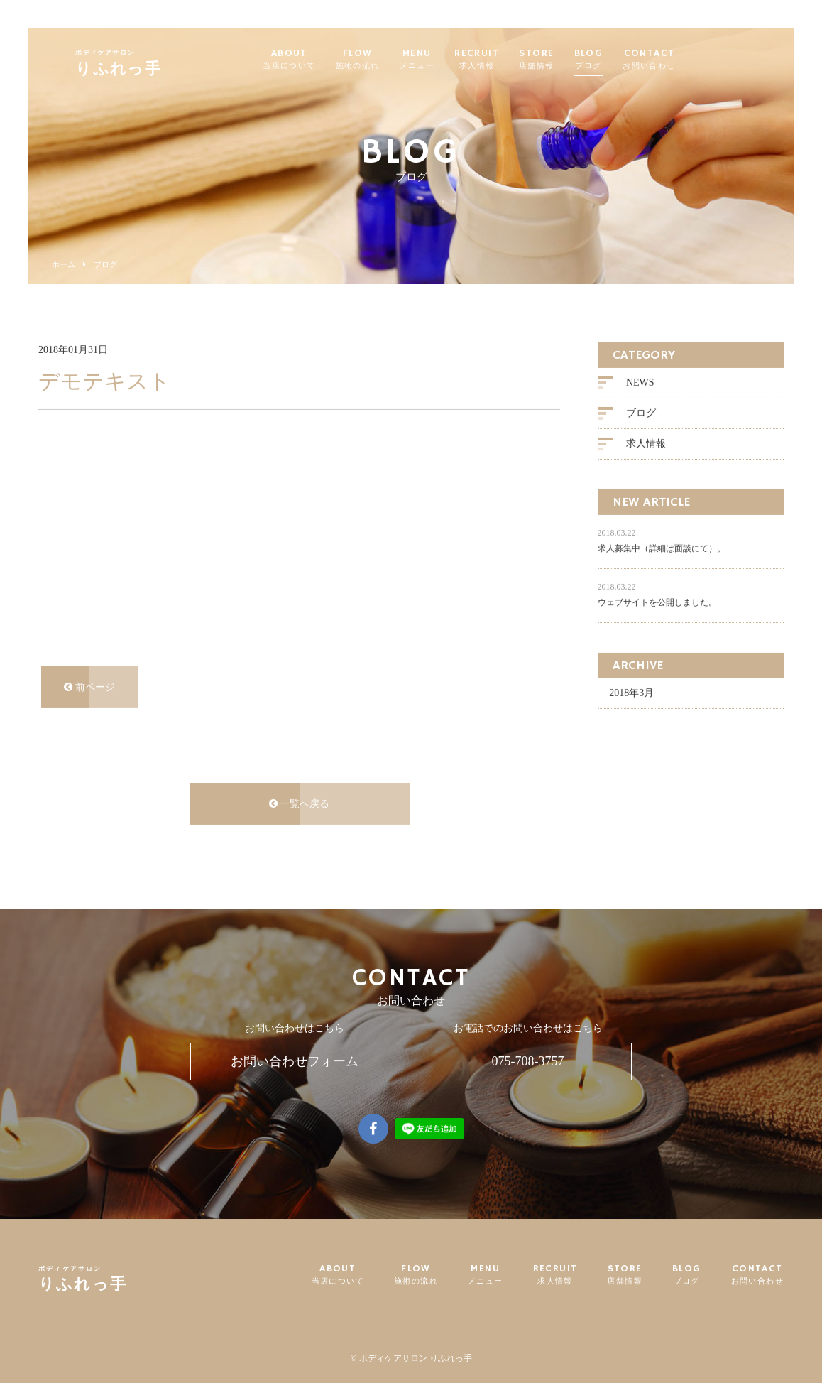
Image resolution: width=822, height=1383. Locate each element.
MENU (451, 59)
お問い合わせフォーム (294, 1061)
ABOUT (323, 59)
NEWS (640, 383)
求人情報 (646, 444)
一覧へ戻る (299, 804)
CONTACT (683, 59)
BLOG (622, 59)
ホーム (63, 265)
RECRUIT (510, 59)
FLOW (392, 59)
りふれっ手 (152, 65)
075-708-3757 (528, 1061)
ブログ (105, 265)
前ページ (89, 687)
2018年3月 (631, 693)
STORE (570, 59)
